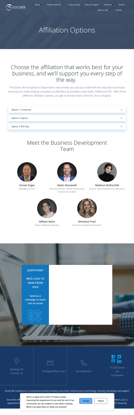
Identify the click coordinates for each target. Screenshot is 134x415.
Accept (86, 401)
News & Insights (92, 4)
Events (122, 4)
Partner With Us (55, 4)
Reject (101, 401)
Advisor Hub (104, 10)
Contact (120, 10)
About (38, 4)
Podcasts (109, 4)
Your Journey (74, 4)
